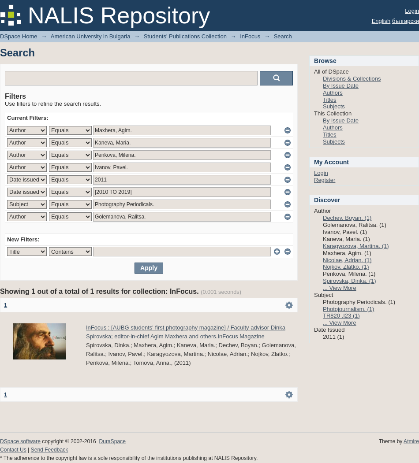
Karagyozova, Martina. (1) (356, 246)
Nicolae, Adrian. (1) (347, 260)
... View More (339, 288)
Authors (333, 92)
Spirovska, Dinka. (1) (349, 281)
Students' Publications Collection (185, 36)
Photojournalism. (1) (348, 309)
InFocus (250, 36)
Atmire (411, 441)
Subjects (334, 106)
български (405, 21)
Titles (330, 99)
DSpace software (20, 441)
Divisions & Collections (352, 78)
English (381, 21)
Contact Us (13, 450)
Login (412, 10)
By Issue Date (341, 85)
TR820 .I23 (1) (341, 315)
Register (324, 180)
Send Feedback (49, 450)
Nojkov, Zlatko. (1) (346, 266)
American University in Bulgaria (91, 36)
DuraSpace (112, 441)
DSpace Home (18, 36)
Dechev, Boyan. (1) (347, 218)
